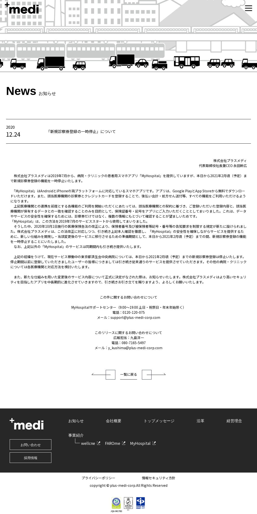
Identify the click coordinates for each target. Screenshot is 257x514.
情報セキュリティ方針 (158, 477)
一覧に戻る (128, 374)
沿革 (200, 421)
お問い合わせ (31, 445)
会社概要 (113, 421)
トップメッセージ (159, 421)
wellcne (88, 443)
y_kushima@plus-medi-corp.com (135, 347)
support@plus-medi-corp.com (135, 317)
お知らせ (76, 421)
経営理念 (234, 421)
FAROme (112, 443)
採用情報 (30, 458)
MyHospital (140, 443)
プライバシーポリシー (98, 477)
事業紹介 (76, 435)
